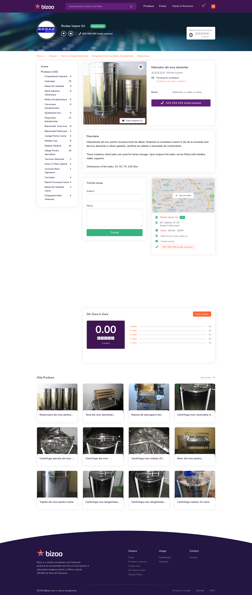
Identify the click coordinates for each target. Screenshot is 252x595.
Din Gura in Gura (136, 568)
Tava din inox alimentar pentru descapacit (99, 413)
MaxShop (163, 559)
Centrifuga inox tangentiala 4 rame (148, 500)
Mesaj (90, 203)
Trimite (114, 230)
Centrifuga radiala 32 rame (193, 500)
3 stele (133, 332)
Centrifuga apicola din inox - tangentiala (56, 456)
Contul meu (134, 563)
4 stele (133, 328)
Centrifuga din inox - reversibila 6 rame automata (102, 456)
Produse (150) (49, 70)
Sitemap (200, 588)
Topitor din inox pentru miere (57, 500)
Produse (149, 5)
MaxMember (165, 555)
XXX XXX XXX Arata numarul (97, 31)
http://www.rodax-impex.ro (174, 233)
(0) (210, 324)
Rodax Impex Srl (73, 24)
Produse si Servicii (137, 559)
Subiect (90, 189)
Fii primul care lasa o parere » (172, 79)
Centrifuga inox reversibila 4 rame (194, 413)
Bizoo (47, 588)
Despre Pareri (135, 572)
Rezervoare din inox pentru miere (55, 413)
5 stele (133, 324)
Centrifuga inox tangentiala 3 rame (103, 500)
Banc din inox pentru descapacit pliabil (189, 456)
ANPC (212, 588)
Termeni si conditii (181, 588)
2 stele (133, 336)
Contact (193, 555)
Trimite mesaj (167, 239)
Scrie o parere (202, 312)
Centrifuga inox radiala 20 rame (146, 456)
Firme (162, 5)
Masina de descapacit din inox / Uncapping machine (146, 413)
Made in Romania (183, 5)
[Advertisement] (149, 279)
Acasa (44, 64)
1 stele (133, 340)
